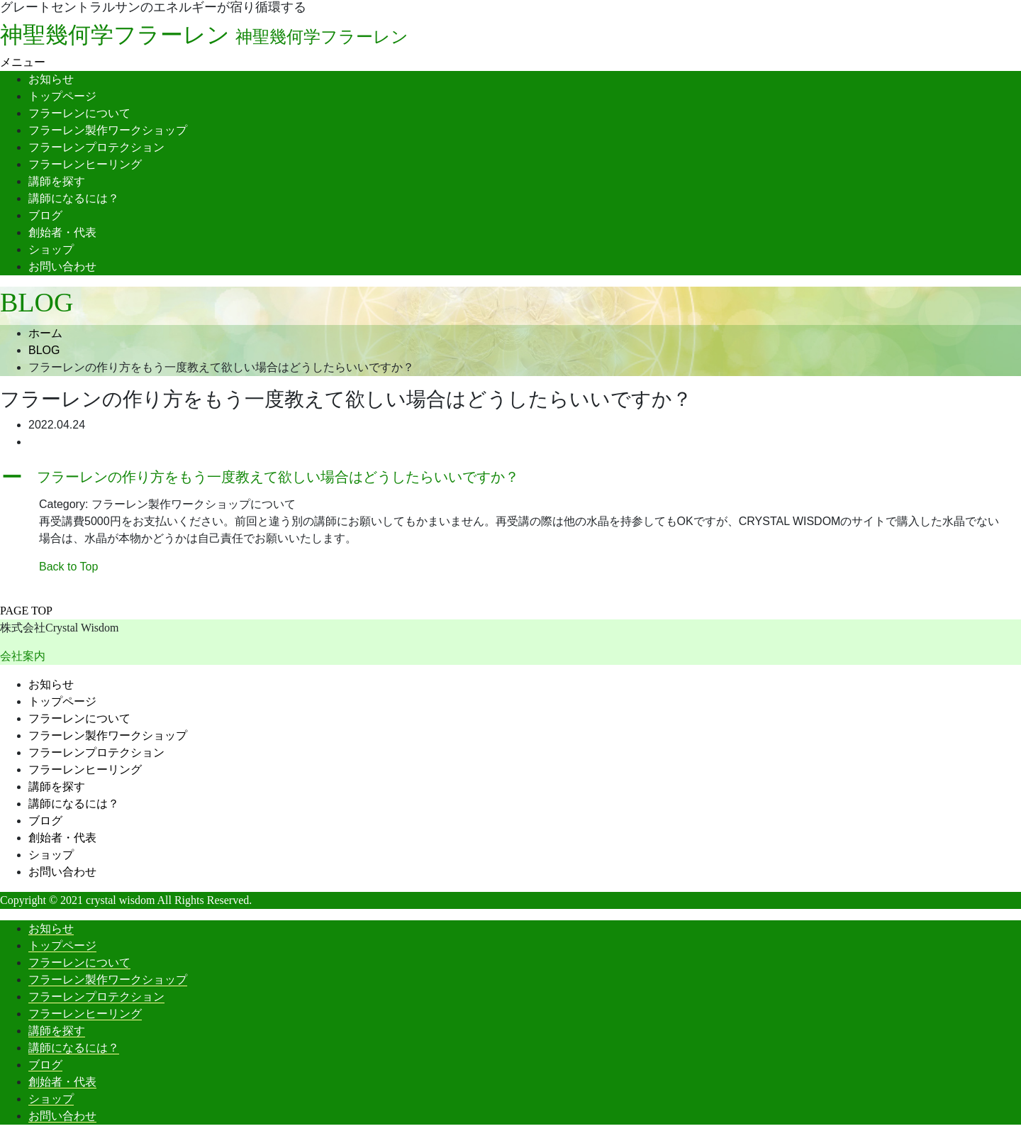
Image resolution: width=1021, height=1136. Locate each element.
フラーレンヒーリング (85, 164)
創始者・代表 (62, 232)
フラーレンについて (79, 113)
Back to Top (68, 567)
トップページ (62, 96)
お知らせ (51, 79)
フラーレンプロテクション (96, 147)
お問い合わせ (62, 266)
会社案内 (22, 656)
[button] (510, 477)
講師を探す (56, 181)
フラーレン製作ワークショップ (107, 130)
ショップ (51, 249)
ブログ (45, 215)
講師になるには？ (73, 198)
